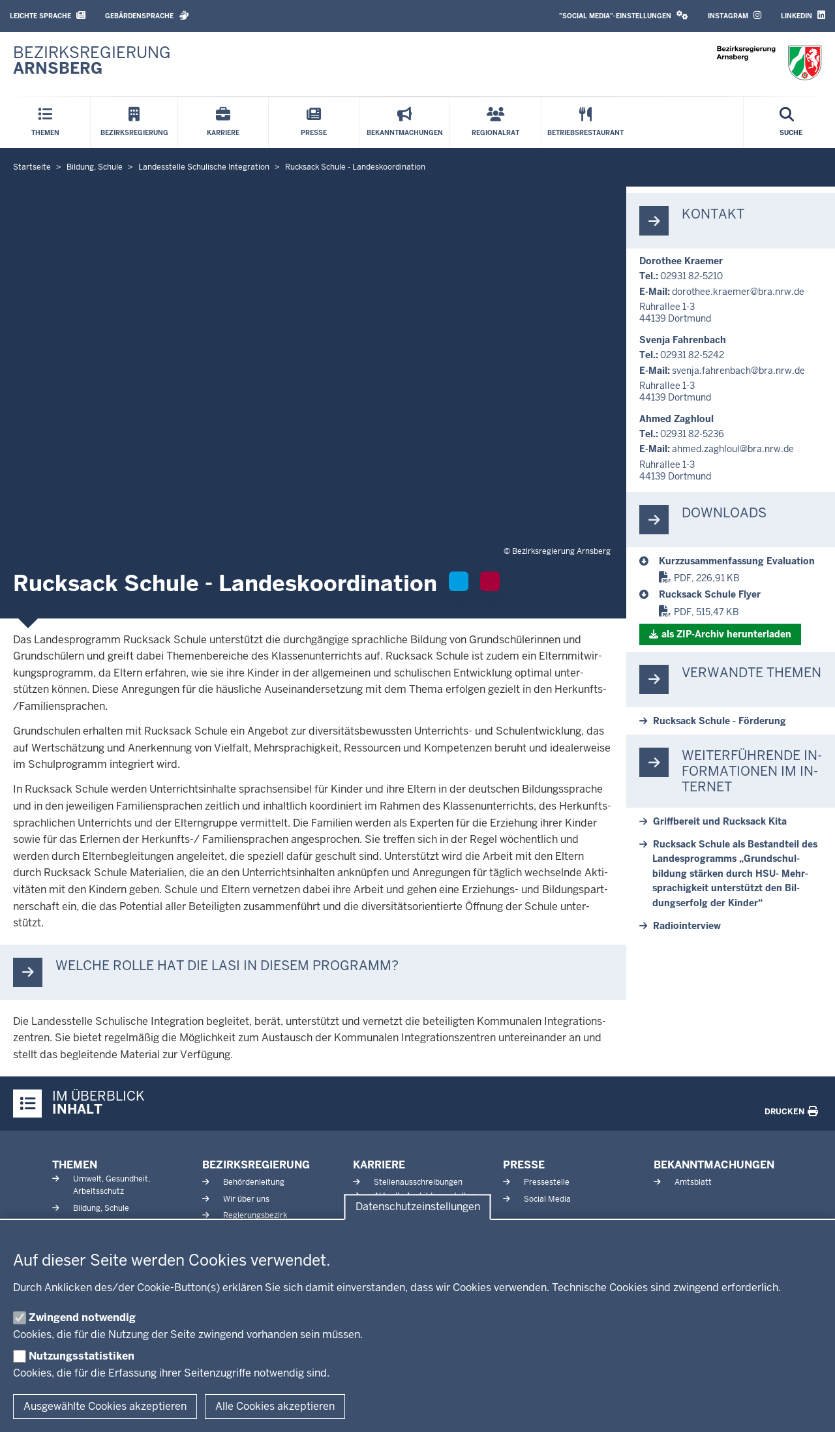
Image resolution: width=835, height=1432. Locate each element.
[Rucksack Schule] (740, 561)
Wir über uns (246, 1199)
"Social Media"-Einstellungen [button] (623, 15)
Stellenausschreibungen (418, 1182)
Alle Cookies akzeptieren (275, 1406)
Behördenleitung (253, 1182)
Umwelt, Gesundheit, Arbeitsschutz (111, 1185)
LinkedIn (803, 15)
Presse (524, 1165)
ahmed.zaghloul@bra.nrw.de (733, 449)
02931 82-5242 (692, 355)
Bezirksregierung (256, 1165)
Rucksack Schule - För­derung (719, 721)
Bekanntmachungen (714, 1165)
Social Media (547, 1199)
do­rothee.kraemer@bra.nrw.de (738, 291)
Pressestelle (546, 1182)
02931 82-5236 (692, 434)
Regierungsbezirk (255, 1215)
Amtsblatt (693, 1182)
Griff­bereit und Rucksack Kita (720, 821)
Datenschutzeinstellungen (418, 1207)
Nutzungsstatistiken (81, 1356)
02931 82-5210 (691, 276)
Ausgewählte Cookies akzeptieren (105, 1406)
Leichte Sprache (47, 15)
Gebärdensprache (147, 15)
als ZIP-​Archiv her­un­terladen (726, 634)
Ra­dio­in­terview (687, 926)
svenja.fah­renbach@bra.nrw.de (738, 370)
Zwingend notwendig (82, 1317)
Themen (74, 1165)
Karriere (379, 1165)
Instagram (734, 15)
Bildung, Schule (101, 1208)
